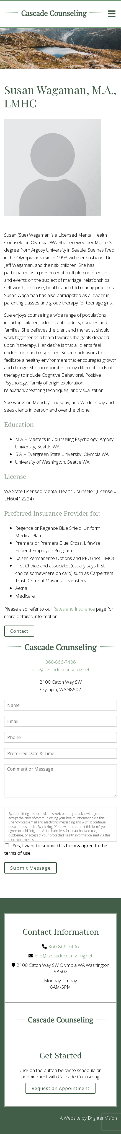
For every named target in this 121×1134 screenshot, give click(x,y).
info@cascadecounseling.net (60, 669)
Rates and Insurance (74, 609)
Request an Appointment (60, 1088)
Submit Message (30, 868)
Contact (19, 631)
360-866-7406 (60, 662)
